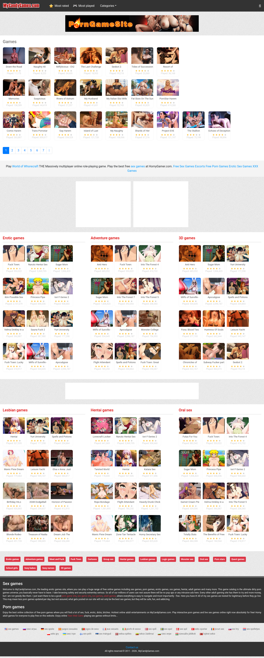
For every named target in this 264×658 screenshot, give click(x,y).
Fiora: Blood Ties (190, 331)
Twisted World (101, 471)
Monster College (150, 331)
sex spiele (48, 630)
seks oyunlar (199, 630)
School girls (12, 570)
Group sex (108, 561)
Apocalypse (62, 364)
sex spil (182, 630)
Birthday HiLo (14, 503)
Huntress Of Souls (213, 331)
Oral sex (185, 412)
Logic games (168, 561)
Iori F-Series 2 (62, 298)
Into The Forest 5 (150, 298)
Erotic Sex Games (240, 168)
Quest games (237, 561)
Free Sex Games (183, 168)
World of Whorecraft (25, 168)
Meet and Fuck (57, 561)
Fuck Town (76, 561)
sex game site (84, 597)
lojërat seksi (207, 635)
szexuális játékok (185, 635)
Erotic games (13, 239)
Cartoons (92, 561)
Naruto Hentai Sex (37, 266)
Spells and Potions (126, 364)
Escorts (200, 168)
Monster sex (187, 561)
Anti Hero (102, 266)
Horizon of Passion (62, 503)
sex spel (167, 630)
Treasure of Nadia (37, 536)
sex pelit (86, 635)
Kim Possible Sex (14, 298)
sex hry (233, 630)
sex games (138, 168)
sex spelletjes (251, 630)
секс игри (165, 635)
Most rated (62, 6)
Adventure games (105, 239)
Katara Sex (149, 471)
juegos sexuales (68, 630)
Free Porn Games (217, 168)
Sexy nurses (48, 570)
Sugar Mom (62, 266)
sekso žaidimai (145, 635)
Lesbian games (15, 412)
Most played (86, 6)
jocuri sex (218, 630)
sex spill (151, 630)
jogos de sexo (90, 630)
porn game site (69, 597)
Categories (107, 6)
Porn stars (219, 561)
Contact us (132, 649)
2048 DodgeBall (38, 503)
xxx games (97, 597)
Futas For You (190, 438)
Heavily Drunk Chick (149, 503)
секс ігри (69, 635)
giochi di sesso (132, 630)
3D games (187, 239)
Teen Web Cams (76, 617)
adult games (110, 597)
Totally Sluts (190, 536)
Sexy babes (30, 570)
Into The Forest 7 (126, 298)
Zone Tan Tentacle (126, 536)
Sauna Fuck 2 (38, 331)
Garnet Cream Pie (190, 503)
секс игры (30, 630)
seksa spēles (123, 635)
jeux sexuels (111, 630)
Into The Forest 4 (150, 266)
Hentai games (102, 412)
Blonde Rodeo (14, 536)
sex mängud (103, 635)
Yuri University (61, 331)
